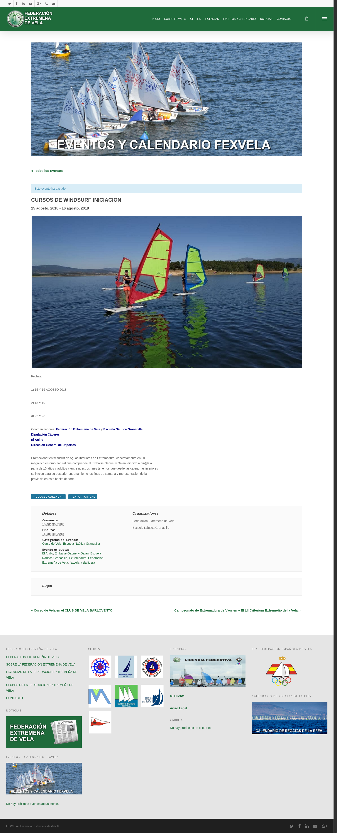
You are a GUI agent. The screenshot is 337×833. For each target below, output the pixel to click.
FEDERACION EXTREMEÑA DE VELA (32, 657)
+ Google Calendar (48, 496)
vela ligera (88, 562)
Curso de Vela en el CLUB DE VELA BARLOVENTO (71, 610)
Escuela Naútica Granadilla (81, 543)
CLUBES (195, 18)
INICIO (156, 18)
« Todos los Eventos (47, 170)
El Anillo (37, 439)
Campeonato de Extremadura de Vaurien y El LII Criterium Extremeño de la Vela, (237, 610)
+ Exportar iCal (82, 496)
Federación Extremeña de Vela (78, 429)
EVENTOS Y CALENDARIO (239, 18)
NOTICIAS (266, 18)
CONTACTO (284, 18)
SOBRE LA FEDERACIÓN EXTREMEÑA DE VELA (40, 664)
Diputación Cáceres (45, 434)
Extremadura (77, 558)
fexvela (74, 562)
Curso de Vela (51, 543)
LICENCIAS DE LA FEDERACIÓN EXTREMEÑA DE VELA (41, 674)
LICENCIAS (212, 18)
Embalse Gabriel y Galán (72, 553)
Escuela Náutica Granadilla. (123, 429)
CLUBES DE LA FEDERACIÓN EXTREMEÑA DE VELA (39, 687)
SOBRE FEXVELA (175, 18)
